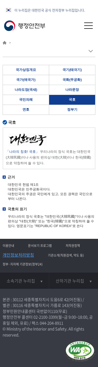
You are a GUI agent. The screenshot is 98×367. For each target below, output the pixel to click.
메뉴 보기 (90, 51)
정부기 (72, 109)
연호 (25, 109)
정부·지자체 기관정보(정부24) (23, 264)
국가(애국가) (26, 80)
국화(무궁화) (72, 80)
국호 (72, 99)
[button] (75, 25)
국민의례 (26, 99)
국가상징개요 (26, 70)
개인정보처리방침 (18, 255)
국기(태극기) (72, 70)
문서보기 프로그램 (40, 245)
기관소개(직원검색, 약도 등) (66, 255)
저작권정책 (73, 245)
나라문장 (72, 90)
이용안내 (8, 245)
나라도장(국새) (26, 90)
